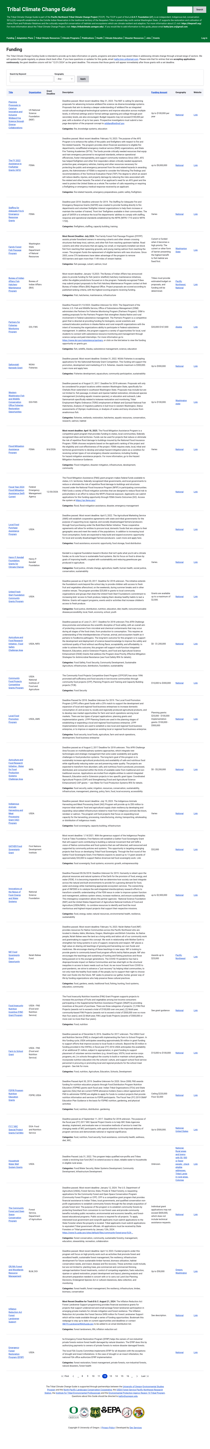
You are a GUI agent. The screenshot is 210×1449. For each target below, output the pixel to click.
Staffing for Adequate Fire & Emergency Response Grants (16, 214)
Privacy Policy (108, 1427)
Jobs (148, 38)
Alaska (179, 327)
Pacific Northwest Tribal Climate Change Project (74, 17)
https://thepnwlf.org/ (191, 23)
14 (117, 1376)
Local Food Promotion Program (14, 719)
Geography (59, 74)
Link (196, 115)
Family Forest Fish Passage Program (15, 250)
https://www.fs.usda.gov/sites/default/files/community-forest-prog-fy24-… (97, 1232)
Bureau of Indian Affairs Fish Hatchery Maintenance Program (16, 284)
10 (93, 1376)
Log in (204, 38)
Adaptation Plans (25, 38)
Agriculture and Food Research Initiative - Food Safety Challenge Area (16, 644)
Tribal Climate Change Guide (41, 9)
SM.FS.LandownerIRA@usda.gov (78, 1324)
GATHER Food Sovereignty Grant (15, 849)
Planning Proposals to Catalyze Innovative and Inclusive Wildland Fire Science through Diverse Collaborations (16, 115)
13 (111, 1376)
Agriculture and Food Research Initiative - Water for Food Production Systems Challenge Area (16, 769)
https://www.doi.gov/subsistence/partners (82, 340)
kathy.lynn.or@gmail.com (126, 59)
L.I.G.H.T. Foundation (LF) (141, 17)
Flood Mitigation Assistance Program (16, 449)
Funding (10, 38)
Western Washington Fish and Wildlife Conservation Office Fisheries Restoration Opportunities (16, 402)
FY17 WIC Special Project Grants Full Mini (16, 1129)
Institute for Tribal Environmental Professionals (78, 1393)
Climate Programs (71, 38)
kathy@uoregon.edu (128, 1396)
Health (99, 38)
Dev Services (136, 1427)
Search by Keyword (18, 74)
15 (122, 1376)
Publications (88, 38)
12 (105, 1376)
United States (182, 1131)
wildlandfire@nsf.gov (114, 123)
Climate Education (114, 38)
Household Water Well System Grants (15, 1164)
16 (128, 1376)
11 (99, 1376)
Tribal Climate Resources (48, 38)
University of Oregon (132, 1386)
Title (11, 92)
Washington (181, 1273)
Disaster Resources (134, 38)
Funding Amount (159, 92)
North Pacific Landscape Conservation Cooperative (87, 1390)
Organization (35, 92)
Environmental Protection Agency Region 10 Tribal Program (137, 1393)
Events (156, 38)
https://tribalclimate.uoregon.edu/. (87, 26)
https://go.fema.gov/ (85, 500)
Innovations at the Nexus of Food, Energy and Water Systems (15, 895)
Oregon (179, 1269)
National (180, 115)
